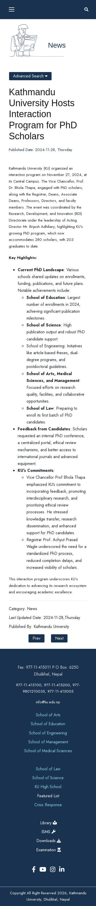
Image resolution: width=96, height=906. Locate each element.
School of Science (48, 778)
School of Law (48, 769)
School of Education (48, 724)
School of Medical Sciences (48, 751)
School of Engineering (48, 733)
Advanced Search (30, 76)
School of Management (48, 742)
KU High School (48, 787)
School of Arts (48, 715)
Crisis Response (48, 805)
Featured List (48, 796)
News (57, 45)
